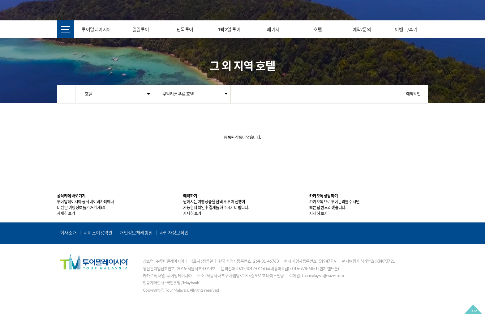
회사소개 (68, 232)
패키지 (273, 29)
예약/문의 (362, 29)
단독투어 (185, 29)
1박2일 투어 (229, 29)
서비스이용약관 (98, 232)
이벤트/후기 (406, 29)
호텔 (317, 29)
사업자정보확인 (174, 232)
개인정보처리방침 (135, 232)
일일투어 (140, 29)
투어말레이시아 (96, 29)
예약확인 (413, 93)
